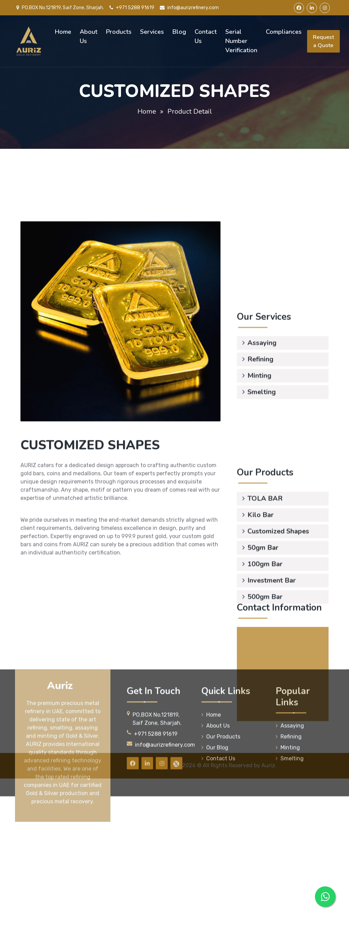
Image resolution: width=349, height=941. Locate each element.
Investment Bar (269, 622)
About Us (88, 36)
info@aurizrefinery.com (189, 8)
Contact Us (206, 36)
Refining (257, 341)
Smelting (259, 374)
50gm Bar (260, 589)
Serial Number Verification (241, 41)
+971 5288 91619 (131, 8)
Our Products (220, 804)
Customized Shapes (275, 573)
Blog (179, 32)
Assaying (259, 325)
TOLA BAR (262, 540)
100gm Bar (262, 606)
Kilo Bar (258, 556)
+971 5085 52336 (288, 708)
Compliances (284, 32)
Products (119, 32)
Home (63, 32)
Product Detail (189, 111)
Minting (256, 357)
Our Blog (214, 815)
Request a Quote (323, 41)
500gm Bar (262, 638)
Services (152, 32)
